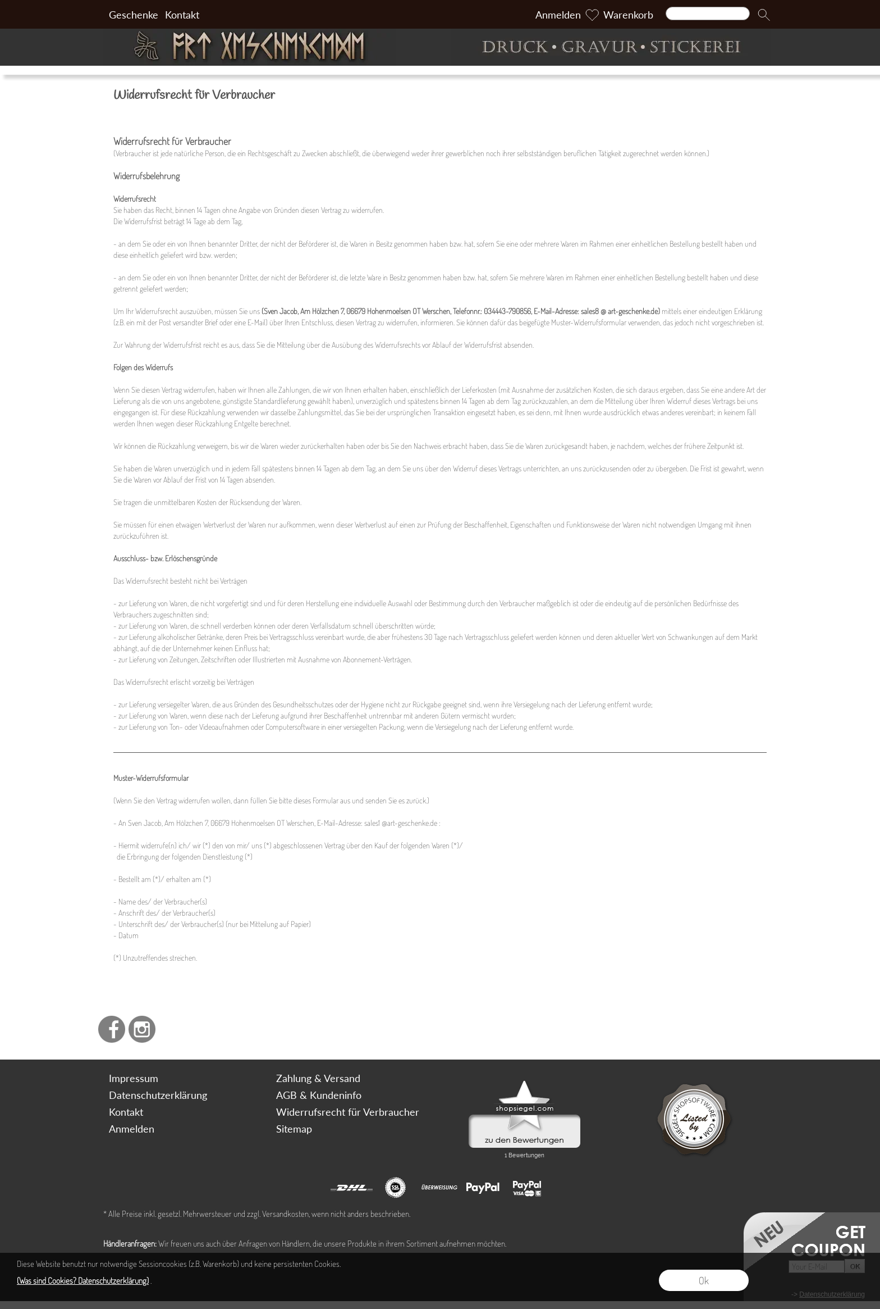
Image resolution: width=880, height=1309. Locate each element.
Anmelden (558, 14)
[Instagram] (142, 1029)
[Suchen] (708, 13)
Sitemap (294, 1128)
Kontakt (182, 14)
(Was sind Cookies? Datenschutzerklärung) (83, 1280)
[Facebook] (112, 1029)
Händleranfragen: (130, 1243)
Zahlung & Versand (318, 1078)
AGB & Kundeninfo (318, 1095)
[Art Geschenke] (269, 47)
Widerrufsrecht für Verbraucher (347, 1112)
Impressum (133, 1078)
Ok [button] (704, 1280)
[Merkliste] (592, 14)
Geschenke (133, 14)
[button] (764, 14)
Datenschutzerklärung (158, 1095)
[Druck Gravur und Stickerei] (611, 47)
